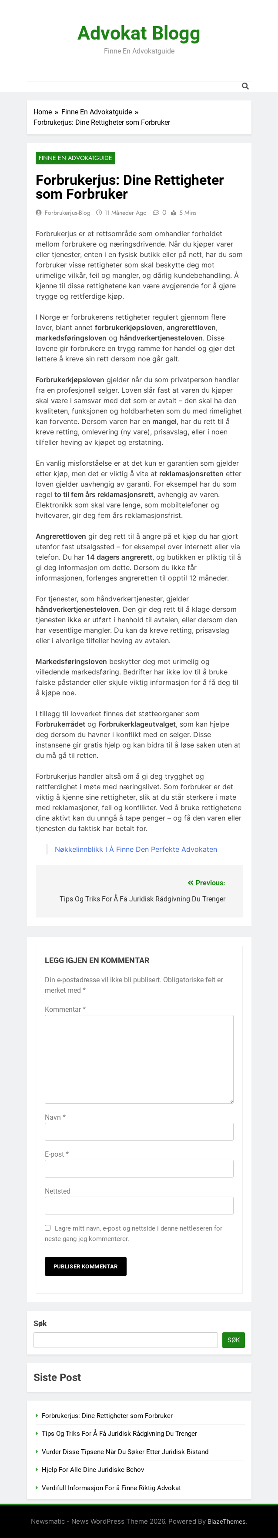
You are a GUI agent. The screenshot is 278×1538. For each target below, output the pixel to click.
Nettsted (57, 1191)
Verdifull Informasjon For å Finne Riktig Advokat (111, 1488)
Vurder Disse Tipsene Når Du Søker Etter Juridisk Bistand (125, 1452)
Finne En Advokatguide (75, 158)
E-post (57, 1154)
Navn (55, 1117)
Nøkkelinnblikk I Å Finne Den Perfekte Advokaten (136, 849)
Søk (40, 1323)
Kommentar (65, 1009)
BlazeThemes (226, 1521)
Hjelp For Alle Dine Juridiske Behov (93, 1470)
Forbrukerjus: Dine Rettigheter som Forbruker (107, 1416)
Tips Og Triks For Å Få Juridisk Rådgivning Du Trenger (119, 1434)
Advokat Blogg (139, 33)
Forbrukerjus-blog (67, 212)
